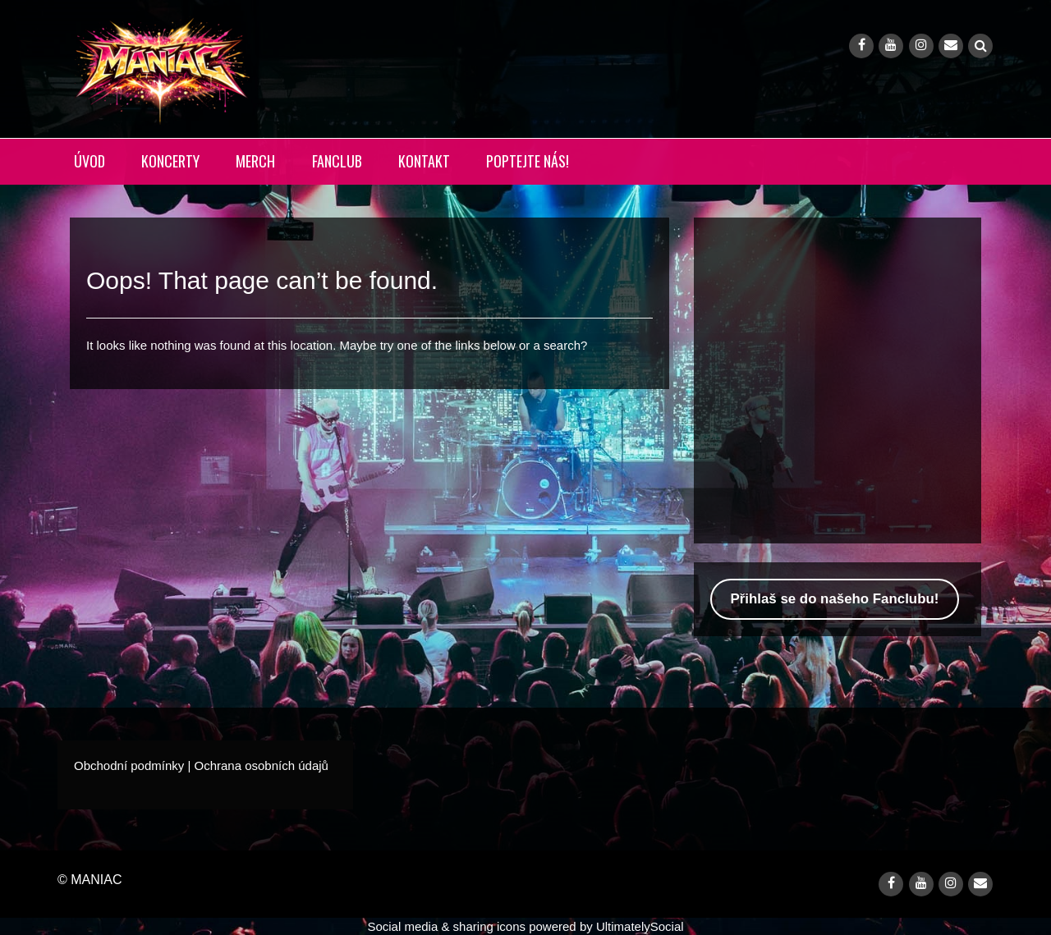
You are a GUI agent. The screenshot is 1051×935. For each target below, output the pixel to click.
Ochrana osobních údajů (261, 765)
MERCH (255, 161)
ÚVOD (89, 161)
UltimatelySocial (640, 926)
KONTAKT (424, 161)
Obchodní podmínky (129, 765)
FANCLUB (337, 161)
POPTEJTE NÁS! (527, 161)
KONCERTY (170, 161)
